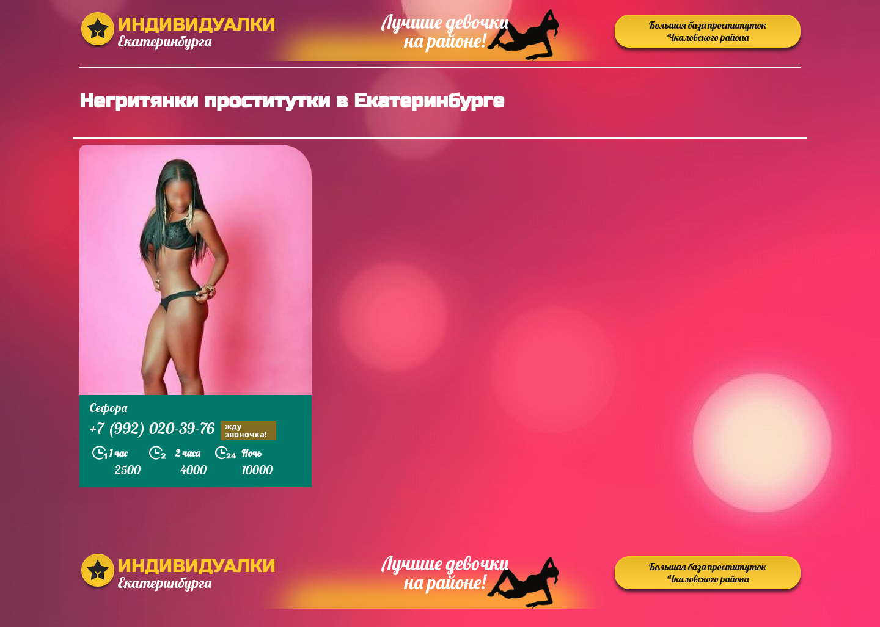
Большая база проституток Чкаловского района (707, 31)
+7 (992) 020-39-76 (183, 430)
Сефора (108, 407)
